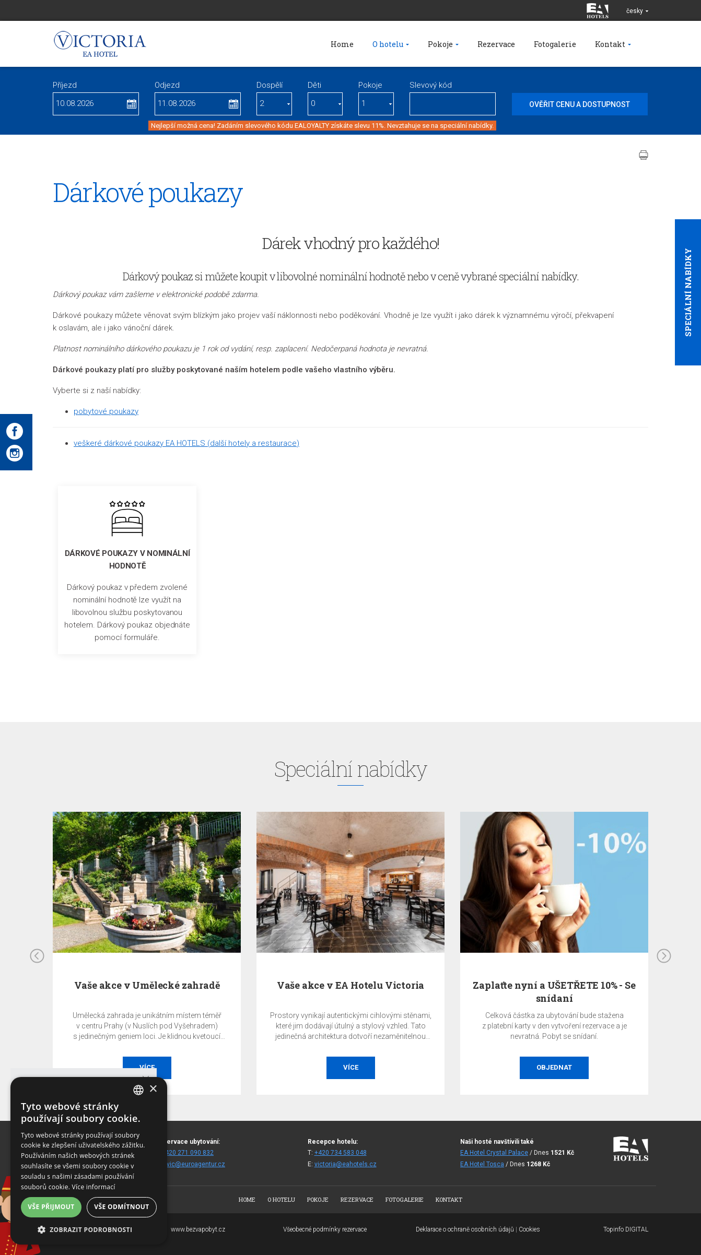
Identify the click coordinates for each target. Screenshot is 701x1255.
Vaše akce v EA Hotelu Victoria (351, 985)
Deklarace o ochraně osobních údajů (465, 1229)
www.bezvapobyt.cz (198, 1229)
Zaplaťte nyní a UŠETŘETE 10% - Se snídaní (554, 991)
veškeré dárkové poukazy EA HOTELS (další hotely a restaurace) (186, 443)
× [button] (153, 1089)
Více (350, 1067)
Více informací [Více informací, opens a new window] (93, 1186)
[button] (89, 1229)
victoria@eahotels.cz (345, 1164)
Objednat (554, 1067)
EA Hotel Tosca (482, 1164)
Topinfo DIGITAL (625, 1229)
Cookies (529, 1229)
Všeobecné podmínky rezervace (325, 1229)
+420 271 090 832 (187, 1152)
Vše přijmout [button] (51, 1206)
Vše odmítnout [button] (121, 1206)
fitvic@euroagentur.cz (193, 1164)
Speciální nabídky (688, 292)
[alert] (88, 1161)
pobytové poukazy (106, 411)
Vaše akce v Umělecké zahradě (147, 985)
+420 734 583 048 (340, 1152)
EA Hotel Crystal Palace (494, 1152)
